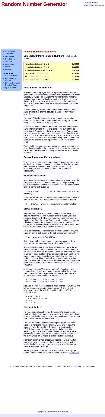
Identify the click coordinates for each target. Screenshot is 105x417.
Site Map (8, 69)
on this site (65, 164)
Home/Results (10, 51)
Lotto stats (9, 64)
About (7, 67)
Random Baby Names (11, 79)
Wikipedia (74, 356)
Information (9, 56)
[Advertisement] (52, 28)
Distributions (10, 59)
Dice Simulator (11, 76)
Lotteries (8, 61)
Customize (9, 54)
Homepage (90, 369)
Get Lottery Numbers (91, 2)
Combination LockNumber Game (12, 84)
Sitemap (77, 369)
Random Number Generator (34, 4)
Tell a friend (14, 369)
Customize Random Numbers (94, 5)
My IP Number (10, 88)
